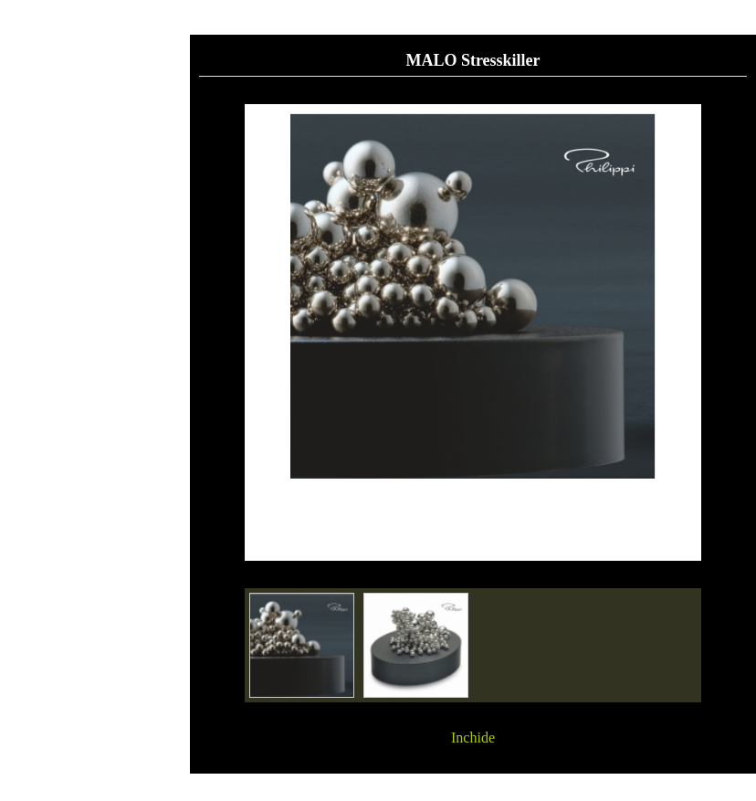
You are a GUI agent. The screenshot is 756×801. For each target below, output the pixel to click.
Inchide (473, 737)
